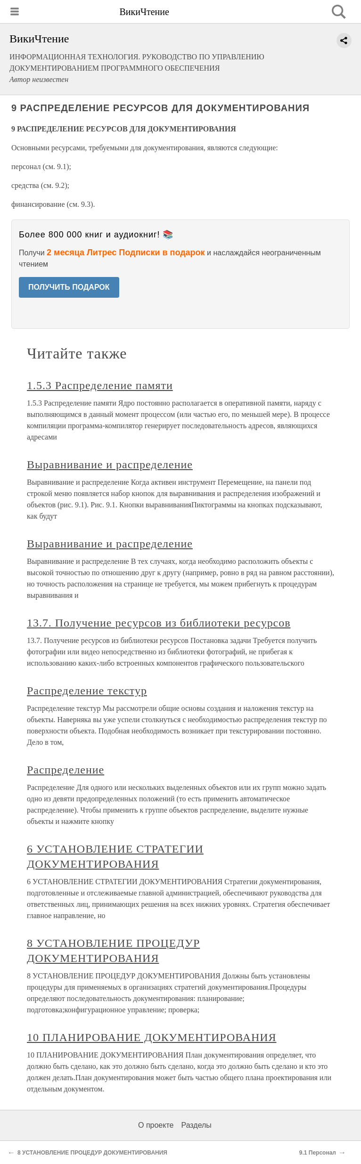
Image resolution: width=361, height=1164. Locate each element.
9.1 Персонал (317, 1152)
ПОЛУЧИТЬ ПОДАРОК (69, 287)
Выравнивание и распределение (110, 464)
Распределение (65, 770)
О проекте (155, 1125)
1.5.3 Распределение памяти (100, 385)
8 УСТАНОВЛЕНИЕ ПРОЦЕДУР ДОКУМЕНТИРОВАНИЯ (92, 1152)
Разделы (196, 1125)
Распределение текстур (87, 690)
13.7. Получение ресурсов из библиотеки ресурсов (158, 623)
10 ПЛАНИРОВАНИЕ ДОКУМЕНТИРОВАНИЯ (151, 1037)
